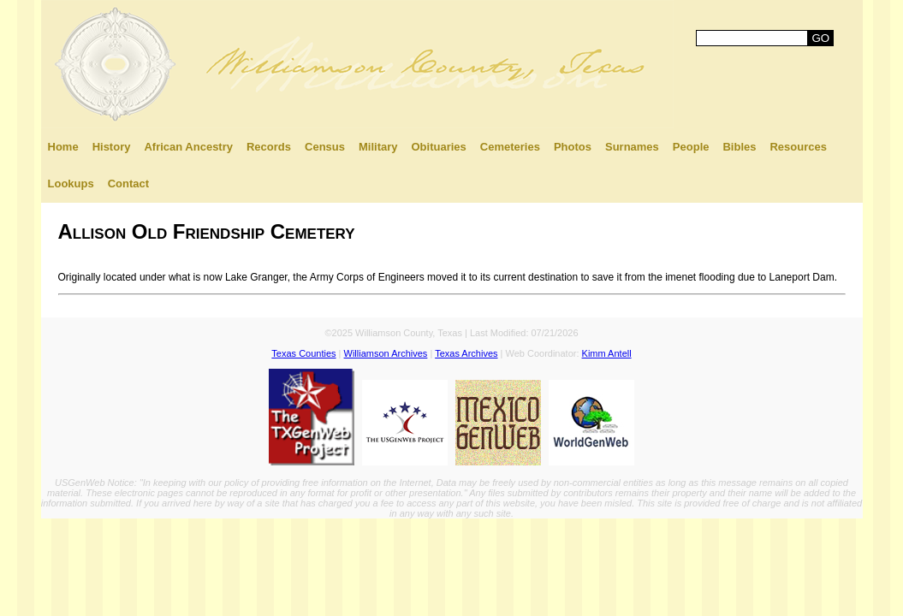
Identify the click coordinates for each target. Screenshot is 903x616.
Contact (128, 183)
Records (269, 146)
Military (378, 146)
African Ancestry (188, 146)
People (691, 146)
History (111, 146)
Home (63, 146)
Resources (797, 146)
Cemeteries (510, 146)
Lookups (71, 183)
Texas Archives (466, 353)
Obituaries (439, 146)
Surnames (632, 146)
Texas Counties (303, 353)
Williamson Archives (386, 353)
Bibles (739, 146)
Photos (572, 146)
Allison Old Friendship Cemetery (206, 231)
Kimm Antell (607, 353)
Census (325, 146)
